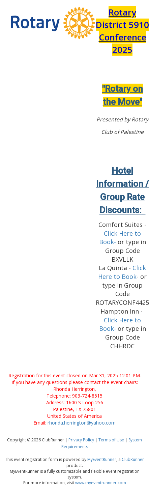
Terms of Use (111, 440)
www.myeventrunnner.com (100, 483)
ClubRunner (133, 459)
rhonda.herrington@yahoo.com (82, 422)
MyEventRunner (101, 459)
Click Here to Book (122, 272)
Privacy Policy (81, 440)
